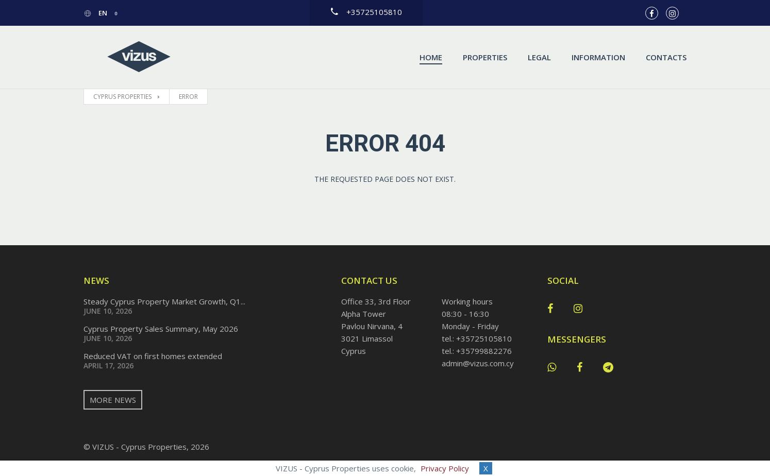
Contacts (666, 57)
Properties (485, 57)
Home (431, 57)
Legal (539, 57)
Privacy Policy (445, 468)
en (96, 13)
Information (598, 57)
